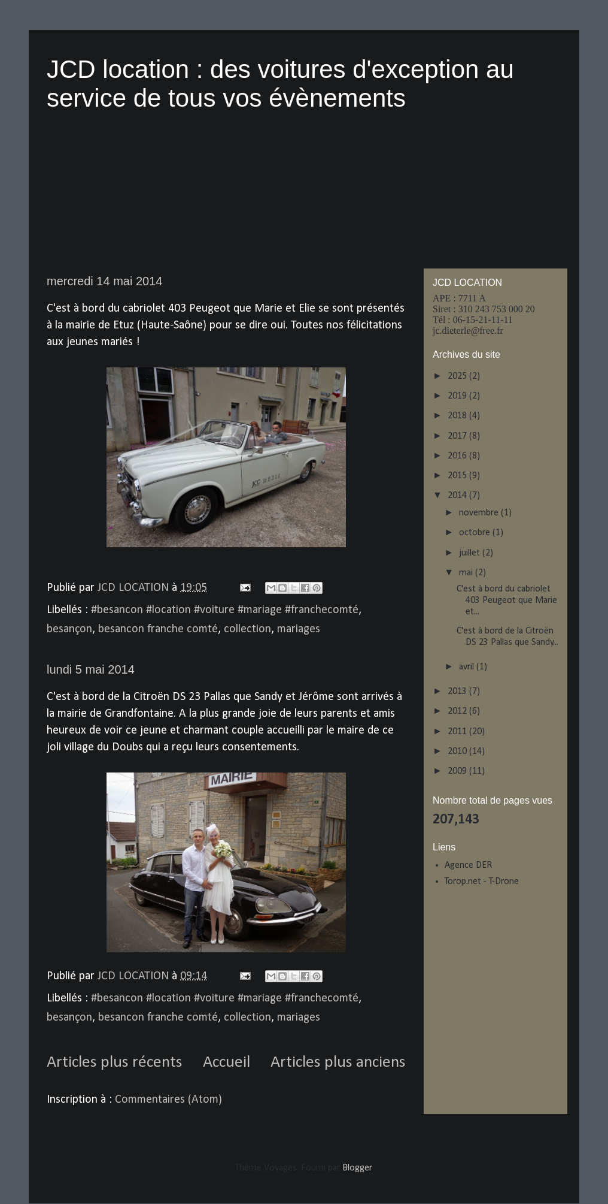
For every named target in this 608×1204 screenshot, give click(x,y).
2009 (458, 771)
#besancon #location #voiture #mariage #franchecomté (224, 610)
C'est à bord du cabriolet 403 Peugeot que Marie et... (507, 600)
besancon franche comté (158, 629)
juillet (470, 553)
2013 (458, 691)
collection (247, 629)
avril (467, 667)
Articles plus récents (115, 1062)
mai (467, 573)
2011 (458, 732)
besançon (69, 629)
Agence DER (468, 865)
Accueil (226, 1062)
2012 (458, 711)
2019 (458, 396)
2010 (458, 751)
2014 (458, 495)
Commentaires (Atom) (168, 1100)
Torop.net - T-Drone (482, 881)
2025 (458, 376)
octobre (476, 533)
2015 (458, 476)
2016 (458, 456)
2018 (458, 416)
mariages (298, 629)
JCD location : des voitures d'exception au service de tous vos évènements (280, 83)
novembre (480, 513)
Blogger (357, 1168)
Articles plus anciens (338, 1062)
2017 (458, 436)
